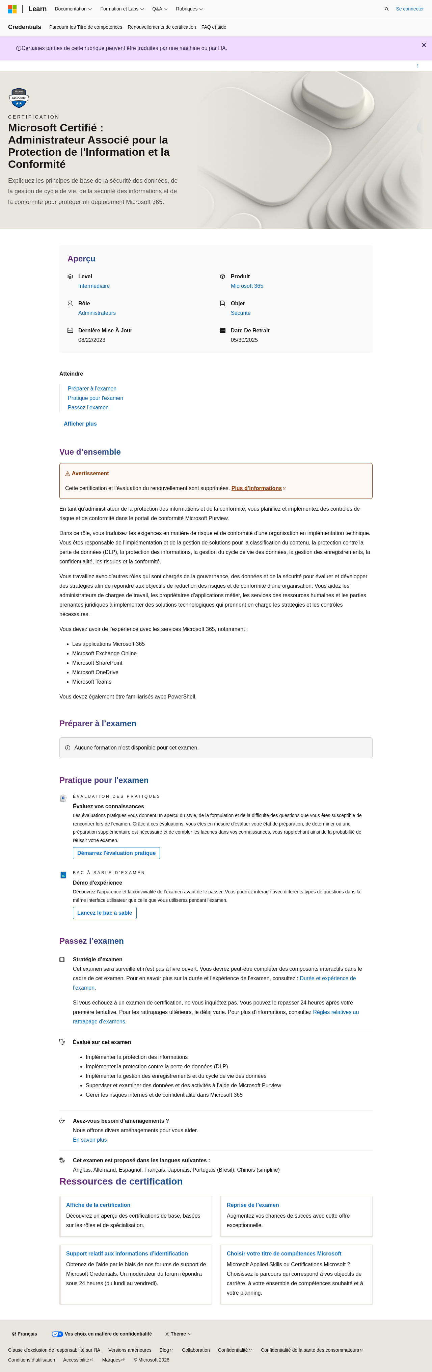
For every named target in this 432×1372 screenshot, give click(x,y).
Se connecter (410, 8)
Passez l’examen (88, 407)
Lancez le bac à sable (104, 913)
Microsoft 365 (247, 286)
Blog (164, 1350)
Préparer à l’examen (92, 388)
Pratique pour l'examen (95, 398)
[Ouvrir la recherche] (387, 9)
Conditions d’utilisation (31, 1360)
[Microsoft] (12, 9)
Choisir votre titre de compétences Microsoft (284, 1253)
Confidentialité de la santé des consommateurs (310, 1350)
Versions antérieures (130, 1350)
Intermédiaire (94, 286)
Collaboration (196, 1350)
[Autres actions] (418, 65)
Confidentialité (233, 1350)
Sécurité (241, 313)
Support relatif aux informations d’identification (127, 1253)
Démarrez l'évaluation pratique (116, 853)
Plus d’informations (257, 488)
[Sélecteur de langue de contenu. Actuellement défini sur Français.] (24, 1334)
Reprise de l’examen (253, 1205)
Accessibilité (76, 1360)
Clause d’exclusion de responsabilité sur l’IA (54, 1350)
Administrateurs (97, 313)
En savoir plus (90, 1140)
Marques (111, 1360)
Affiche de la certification (98, 1205)
